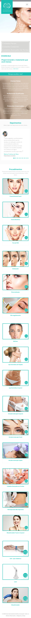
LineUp (23, 615)
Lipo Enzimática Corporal (15, 388)
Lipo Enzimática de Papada (15, 364)
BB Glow (15, 341)
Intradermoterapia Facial (15, 437)
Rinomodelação (15, 292)
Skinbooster (15, 269)
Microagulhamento (15, 315)
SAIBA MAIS (15, 69)
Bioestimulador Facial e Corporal (15, 533)
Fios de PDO (15, 243)
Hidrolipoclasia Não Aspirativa (15, 509)
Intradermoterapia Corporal (15, 414)
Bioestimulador (15, 605)
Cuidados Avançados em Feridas (15, 486)
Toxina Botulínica (15, 219)
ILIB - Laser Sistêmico (15, 558)
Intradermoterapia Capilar (16, 460)
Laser (15, 582)
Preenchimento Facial (15, 196)
